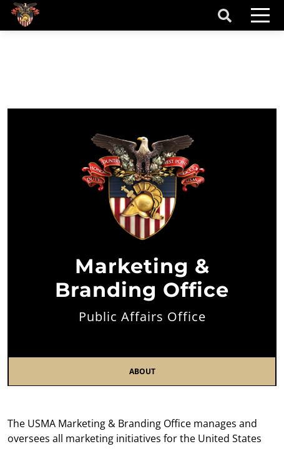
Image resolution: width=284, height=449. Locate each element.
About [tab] (142, 371)
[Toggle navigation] (260, 15)
